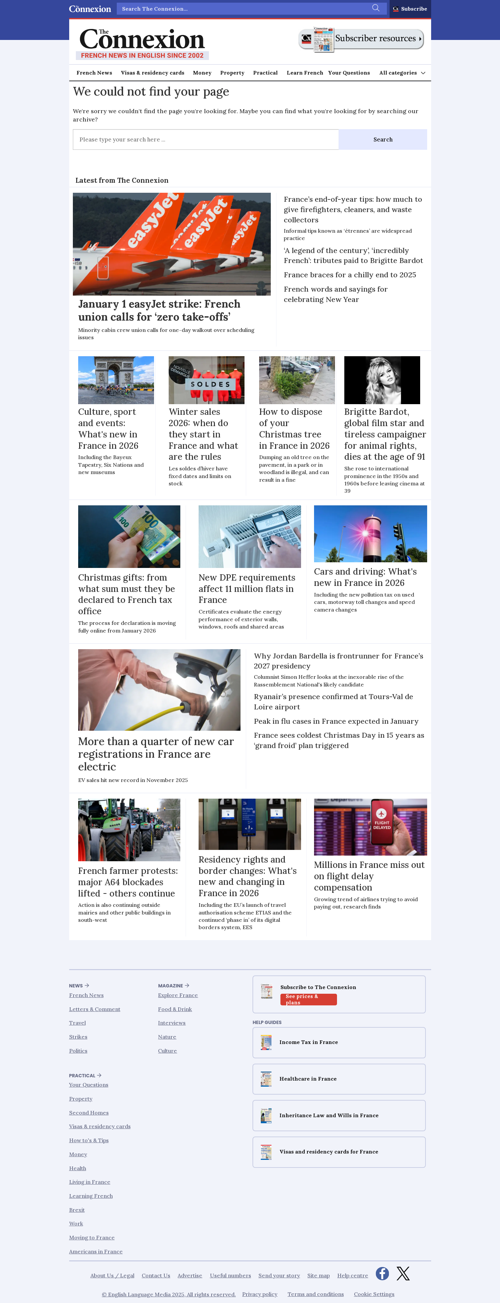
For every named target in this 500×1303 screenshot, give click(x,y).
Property (232, 72)
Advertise (190, 1275)
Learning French (91, 1195)
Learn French (305, 72)
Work (76, 1223)
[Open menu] (403, 73)
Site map (318, 1275)
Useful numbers (230, 1275)
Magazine (170, 986)
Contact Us (156, 1275)
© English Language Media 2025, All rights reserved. (169, 1294)
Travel (77, 1023)
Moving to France (92, 1237)
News (76, 986)
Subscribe (414, 8)
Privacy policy (259, 1294)
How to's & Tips (89, 1140)
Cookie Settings (374, 1294)
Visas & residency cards (152, 72)
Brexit (77, 1209)
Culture (167, 1050)
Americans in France (96, 1251)
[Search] (375, 9)
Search (383, 139)
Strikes (78, 1037)
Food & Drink (175, 1009)
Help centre (352, 1275)
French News (94, 72)
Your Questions (349, 72)
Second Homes (89, 1112)
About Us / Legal (112, 1275)
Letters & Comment (94, 1009)
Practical (265, 72)
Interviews (172, 1023)
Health (77, 1168)
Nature (167, 1037)
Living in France (89, 1182)
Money (202, 72)
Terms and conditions (316, 1294)
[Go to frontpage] (142, 44)
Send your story (279, 1275)
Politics (78, 1050)
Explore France (178, 995)
